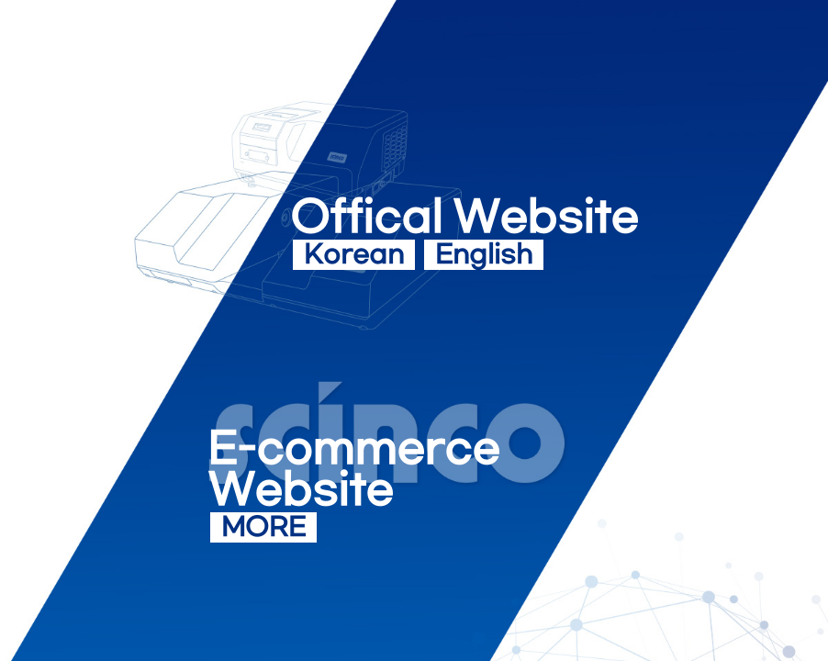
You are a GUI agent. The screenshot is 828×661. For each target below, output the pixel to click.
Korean (354, 255)
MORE (263, 528)
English (483, 255)
